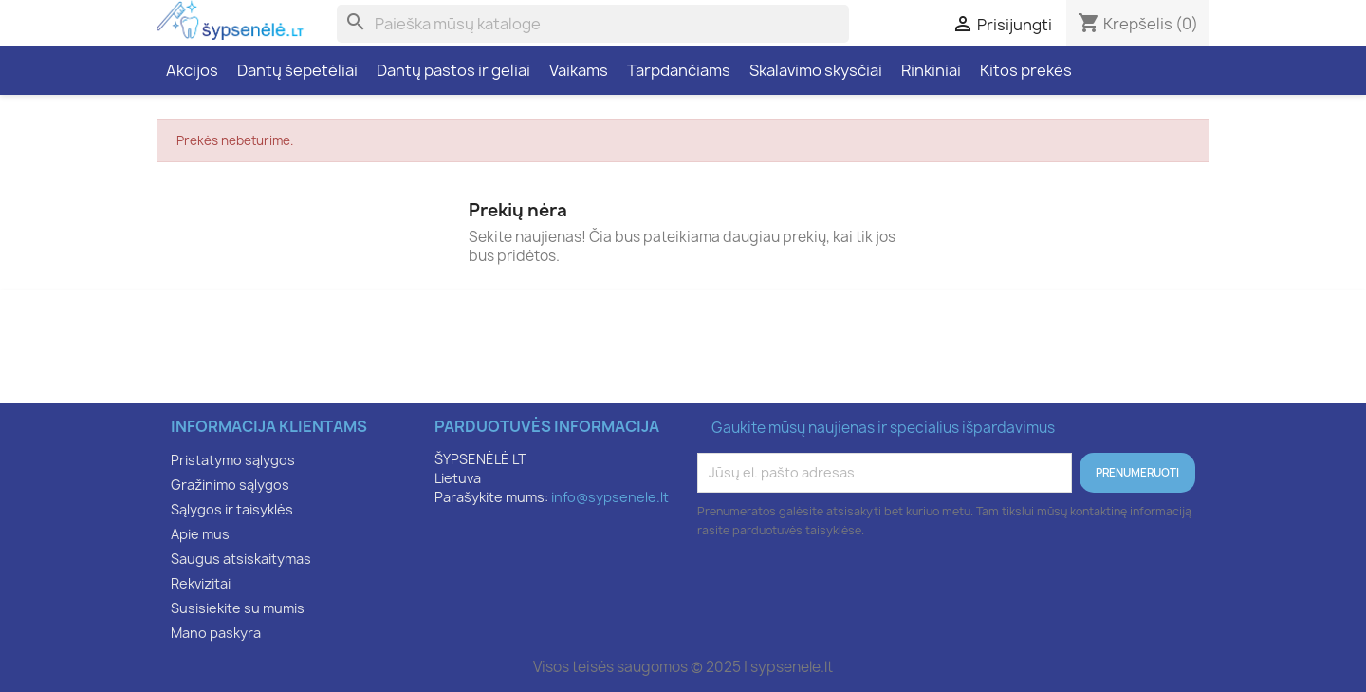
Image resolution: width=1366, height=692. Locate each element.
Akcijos (192, 70)
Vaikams (578, 70)
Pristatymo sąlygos (233, 460)
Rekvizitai (201, 583)
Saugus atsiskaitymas (241, 559)
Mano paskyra (216, 633)
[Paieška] (593, 24)
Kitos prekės (1026, 70)
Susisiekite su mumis (238, 608)
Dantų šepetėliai (297, 70)
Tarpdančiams (678, 70)
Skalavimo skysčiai (815, 70)
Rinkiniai (931, 70)
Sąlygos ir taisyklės (232, 509)
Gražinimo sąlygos (230, 485)
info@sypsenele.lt (610, 497)
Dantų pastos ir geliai (453, 70)
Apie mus (200, 534)
